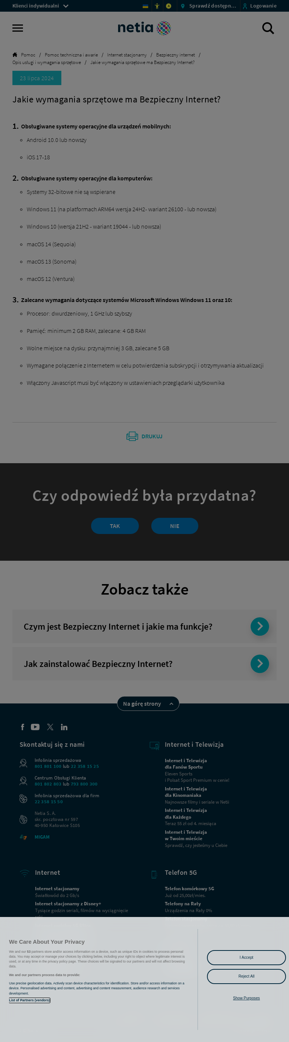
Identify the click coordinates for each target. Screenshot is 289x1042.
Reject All (247, 976)
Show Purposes (246, 998)
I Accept (246, 957)
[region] (144, 979)
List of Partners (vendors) (29, 1000)
